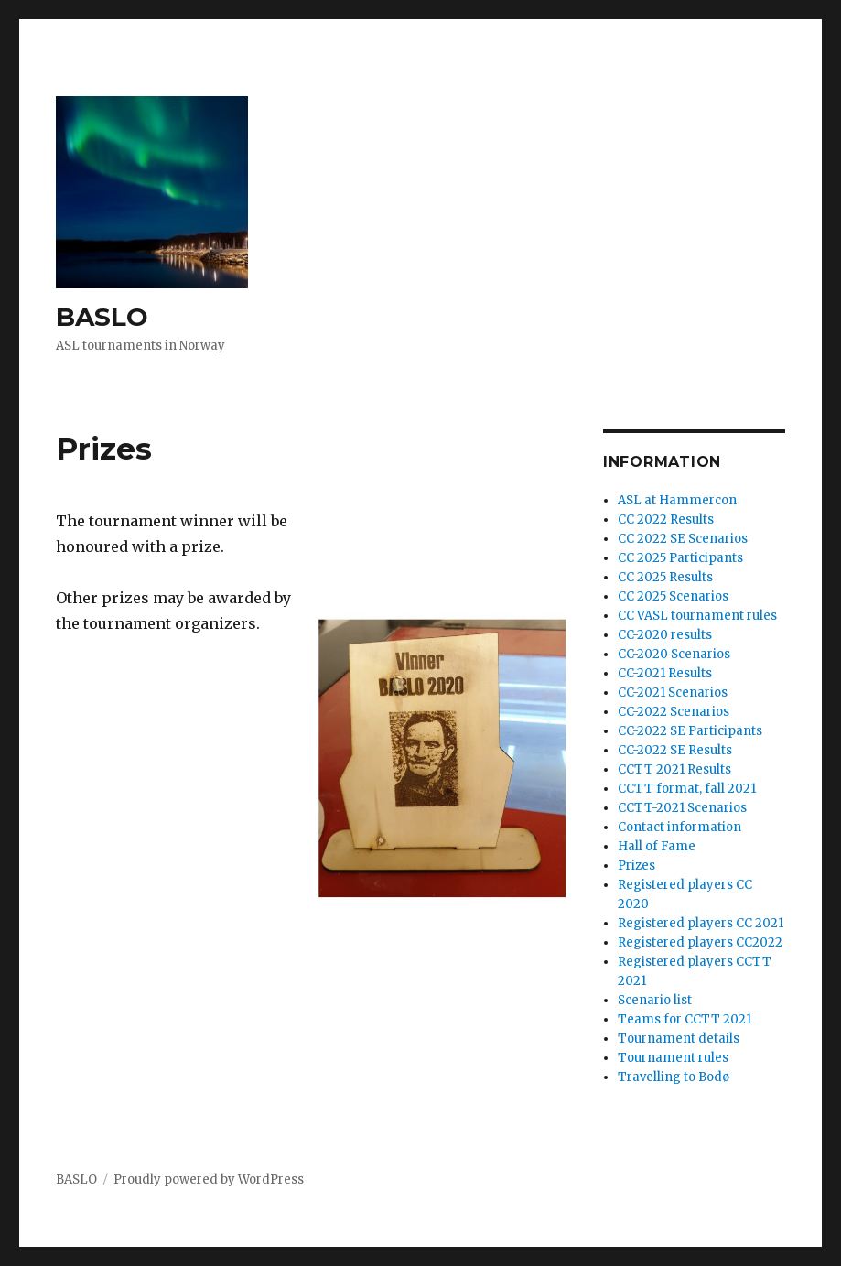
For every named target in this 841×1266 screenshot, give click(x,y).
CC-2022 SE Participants (690, 731)
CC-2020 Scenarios (674, 654)
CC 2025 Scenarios (673, 596)
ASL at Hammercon (677, 500)
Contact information (679, 827)
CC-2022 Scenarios (673, 712)
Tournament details (678, 1038)
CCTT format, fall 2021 (687, 788)
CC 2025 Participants (680, 558)
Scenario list (655, 1000)
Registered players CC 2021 (700, 923)
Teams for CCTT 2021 (684, 1019)
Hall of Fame (656, 846)
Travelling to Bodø (673, 1077)
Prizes (636, 865)
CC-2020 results (665, 635)
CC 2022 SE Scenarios (683, 538)
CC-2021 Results (665, 673)
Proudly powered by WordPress (208, 1179)
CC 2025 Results (665, 577)
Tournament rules (673, 1058)
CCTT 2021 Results (674, 769)
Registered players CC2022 (700, 942)
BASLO (102, 316)
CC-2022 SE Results (675, 750)
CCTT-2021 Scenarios (682, 808)
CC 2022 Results (666, 519)
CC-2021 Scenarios (673, 692)
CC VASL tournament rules (697, 615)
